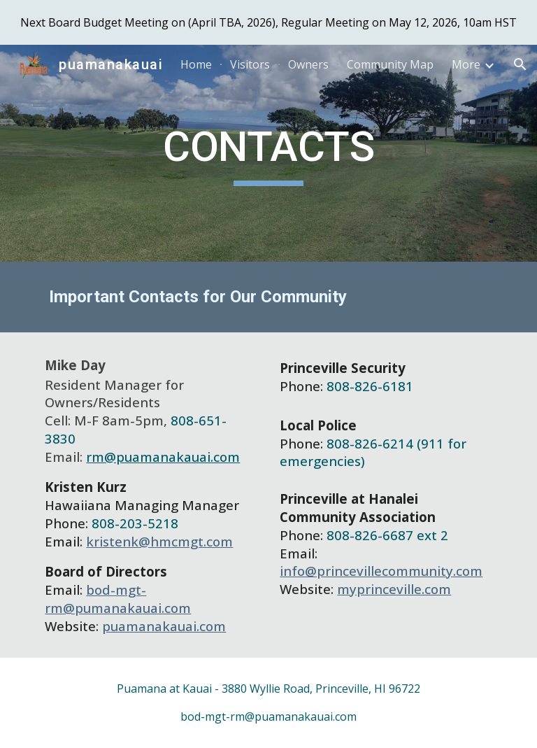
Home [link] (196, 64)
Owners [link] (308, 64)
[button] (520, 64)
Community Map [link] (390, 64)
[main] (268, 153)
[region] (268, 22)
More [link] (466, 64)
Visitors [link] (250, 64)
